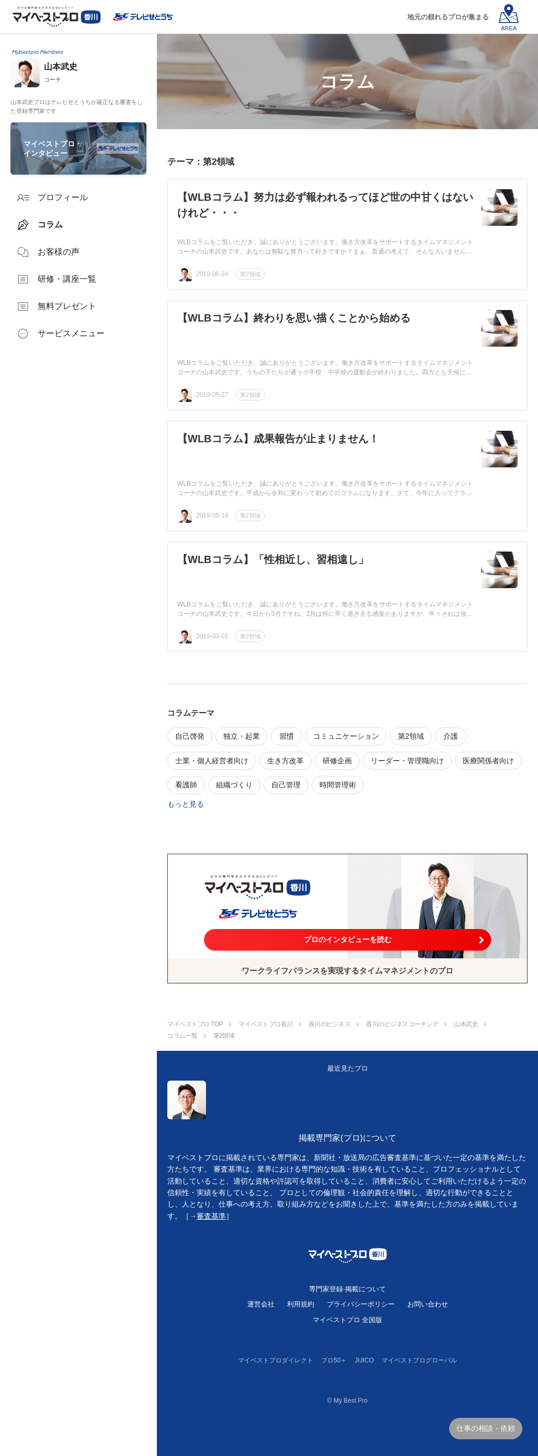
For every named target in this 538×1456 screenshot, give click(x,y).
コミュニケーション (346, 736)
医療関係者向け (488, 760)
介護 (450, 736)
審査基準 (211, 1216)
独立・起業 (241, 736)
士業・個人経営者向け (211, 760)
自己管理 (286, 785)
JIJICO (364, 1360)
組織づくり (234, 785)
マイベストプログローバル (419, 1360)
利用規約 (300, 1304)
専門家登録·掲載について (347, 1289)
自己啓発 (189, 736)
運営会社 (260, 1304)
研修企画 (337, 760)
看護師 (186, 785)
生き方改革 (285, 760)
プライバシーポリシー (361, 1304)
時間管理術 (337, 785)
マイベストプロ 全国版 (348, 1320)
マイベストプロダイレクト (275, 1360)
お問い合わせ (427, 1304)
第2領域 (250, 274)
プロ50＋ (334, 1360)
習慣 (286, 736)
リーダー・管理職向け (407, 760)
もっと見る (185, 804)
